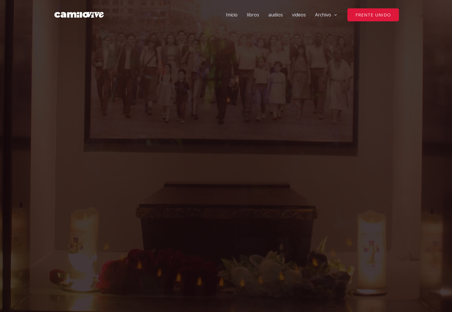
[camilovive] (79, 14)
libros (253, 15)
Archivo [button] (326, 15)
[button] (334, 15)
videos (299, 15)
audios (275, 15)
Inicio (232, 15)
